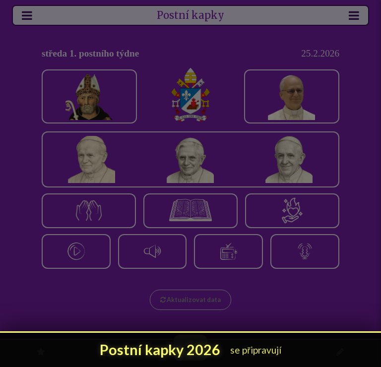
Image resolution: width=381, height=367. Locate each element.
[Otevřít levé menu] (27, 15)
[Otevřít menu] (354, 15)
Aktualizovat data (190, 300)
